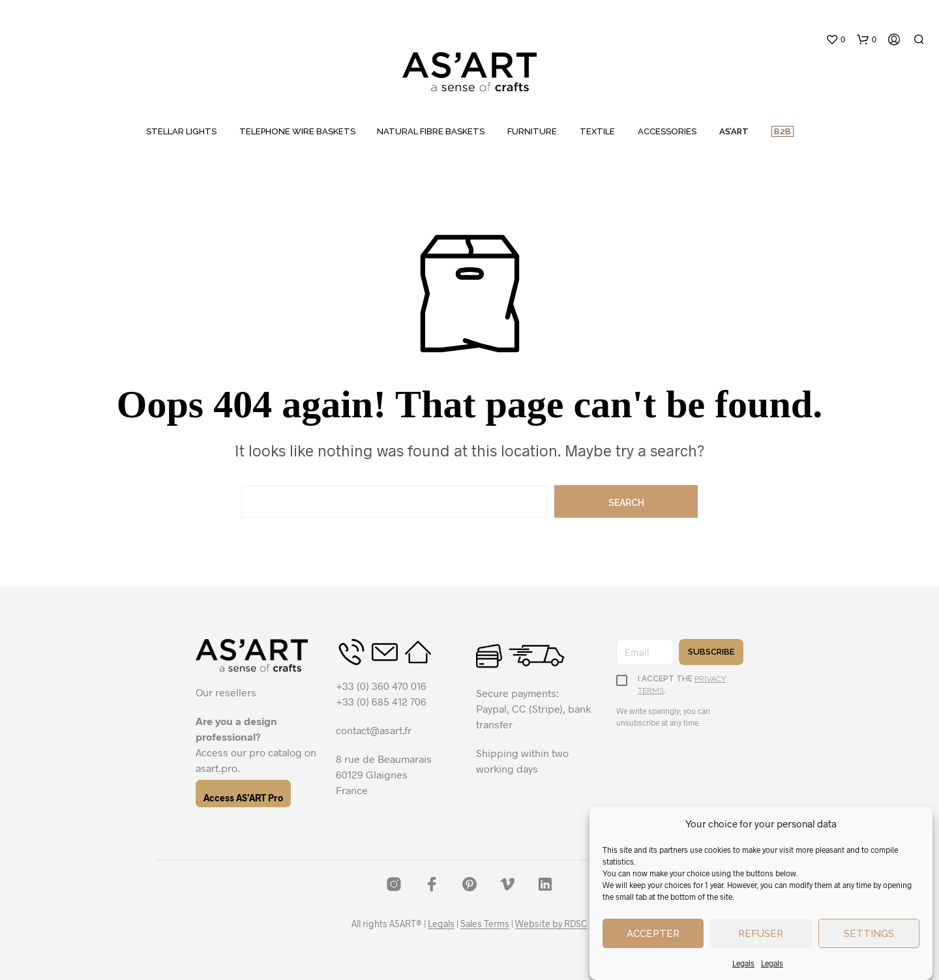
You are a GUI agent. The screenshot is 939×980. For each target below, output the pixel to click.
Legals (743, 963)
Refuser (760, 934)
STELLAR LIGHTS (181, 131)
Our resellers (226, 692)
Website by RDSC (551, 924)
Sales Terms (484, 924)
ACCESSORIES (667, 131)
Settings (869, 934)
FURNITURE (532, 131)
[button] (835, 39)
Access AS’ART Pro (243, 797)
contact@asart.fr (373, 730)
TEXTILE (597, 131)
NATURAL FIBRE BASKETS (430, 131)
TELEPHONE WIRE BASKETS (297, 131)
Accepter (653, 934)
